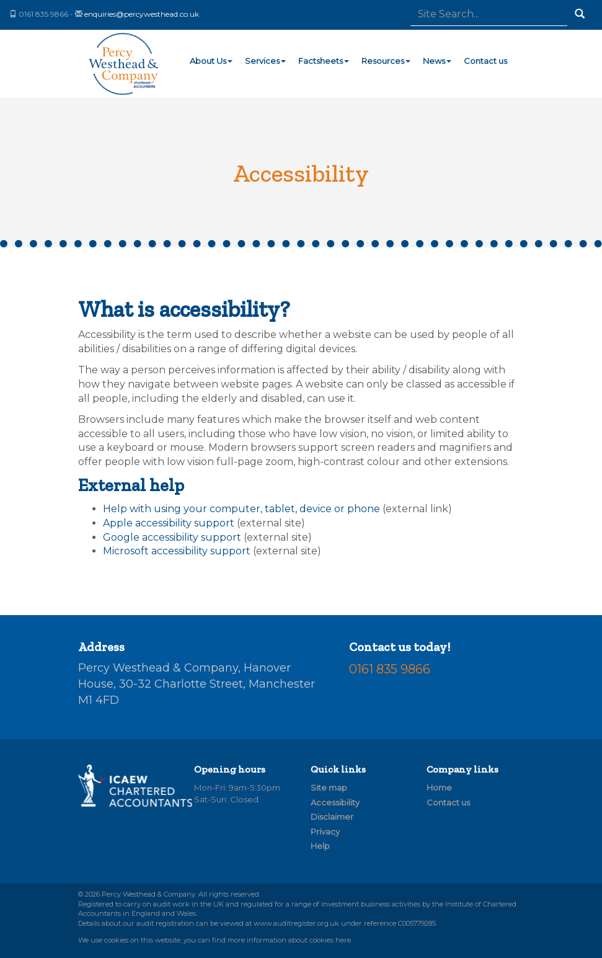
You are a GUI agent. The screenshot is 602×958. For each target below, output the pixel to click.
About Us (211, 61)
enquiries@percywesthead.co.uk (141, 14)
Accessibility (335, 802)
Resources (385, 61)
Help (320, 846)
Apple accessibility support (168, 523)
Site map (329, 787)
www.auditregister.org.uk (296, 923)
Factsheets (323, 61)
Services (265, 61)
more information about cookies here (289, 940)
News (437, 61)
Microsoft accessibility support (176, 551)
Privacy (325, 831)
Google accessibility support (172, 537)
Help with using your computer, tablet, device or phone (241, 509)
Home (439, 787)
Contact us (485, 61)
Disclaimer (332, 817)
